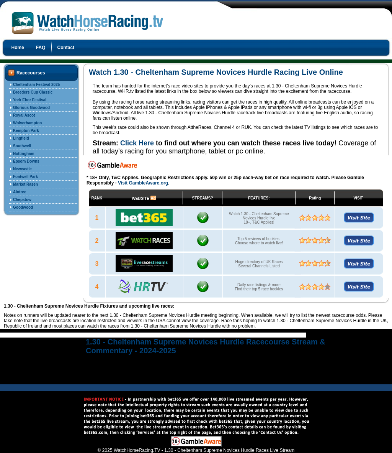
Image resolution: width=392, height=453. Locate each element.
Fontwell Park (25, 177)
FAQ (41, 47)
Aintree (19, 192)
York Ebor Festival (29, 100)
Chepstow (22, 200)
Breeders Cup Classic (32, 92)
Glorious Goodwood (31, 107)
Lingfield (21, 138)
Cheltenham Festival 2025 (36, 84)
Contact (66, 47)
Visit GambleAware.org (143, 183)
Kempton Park (26, 130)
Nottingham (23, 154)
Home (17, 47)
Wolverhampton (27, 123)
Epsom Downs (26, 161)
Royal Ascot (24, 115)
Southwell (22, 146)
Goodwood (23, 207)
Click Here (137, 143)
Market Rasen (25, 184)
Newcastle (22, 169)
